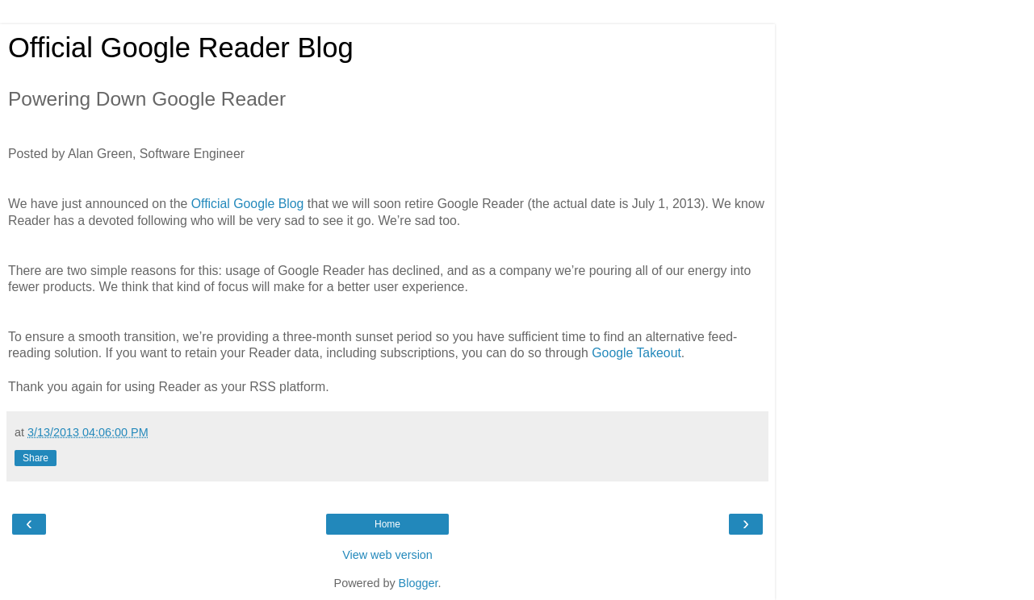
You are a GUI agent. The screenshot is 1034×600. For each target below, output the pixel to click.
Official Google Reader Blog (181, 47)
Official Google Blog (247, 203)
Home (387, 524)
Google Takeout (636, 353)
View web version (387, 554)
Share (35, 458)
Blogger (418, 583)
